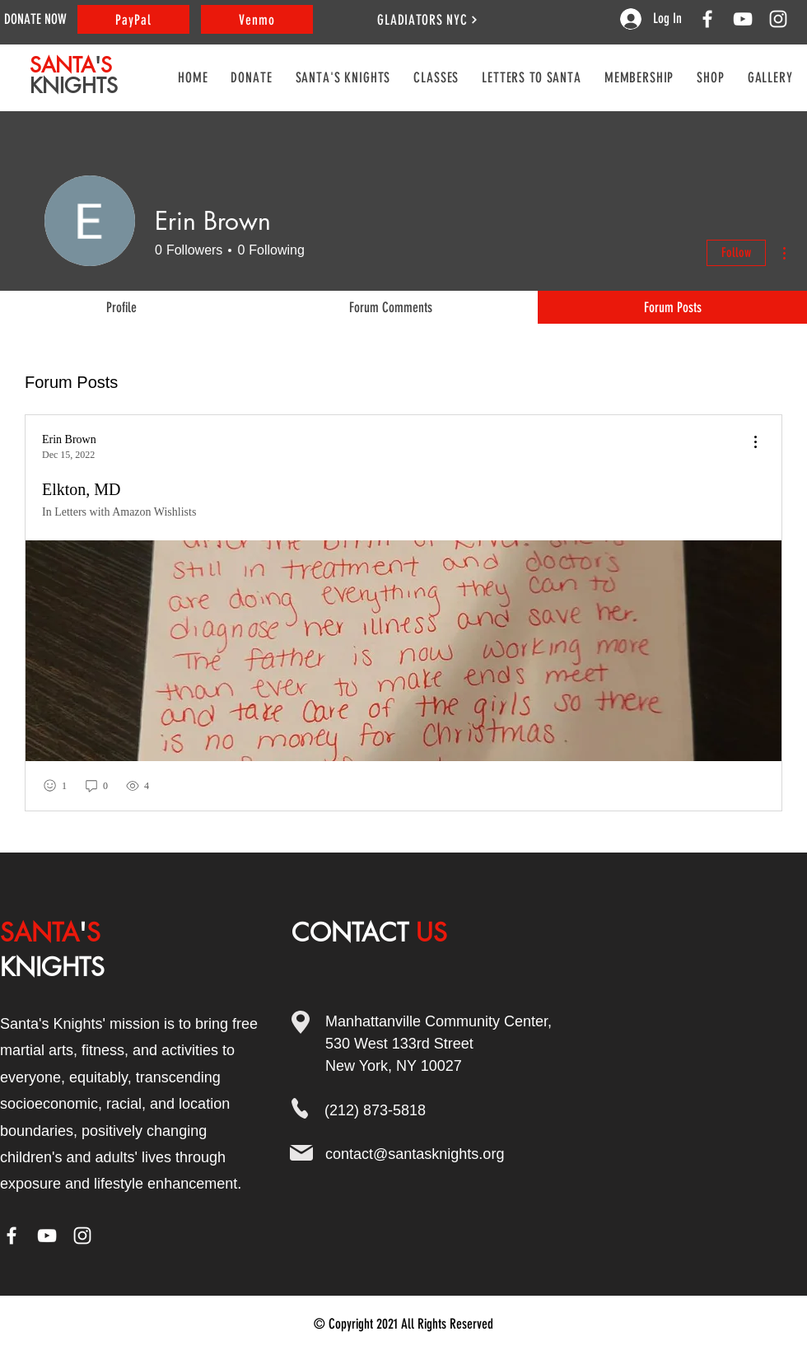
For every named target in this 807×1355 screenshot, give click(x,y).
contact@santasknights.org (414, 1154)
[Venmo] (257, 19)
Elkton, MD (81, 489)
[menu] (755, 443)
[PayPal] (133, 19)
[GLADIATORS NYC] (427, 19)
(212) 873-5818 (375, 1110)
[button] (436, 77)
